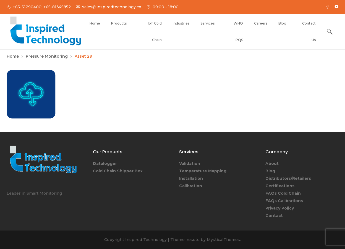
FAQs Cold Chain (283, 193)
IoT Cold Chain (155, 31)
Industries (181, 23)
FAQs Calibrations (284, 200)
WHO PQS (238, 31)
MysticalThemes (223, 239)
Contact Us (309, 31)
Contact (274, 215)
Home (95, 23)
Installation (191, 178)
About (272, 163)
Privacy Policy (279, 208)
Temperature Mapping (202, 170)
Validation (189, 163)
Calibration (190, 185)
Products (119, 23)
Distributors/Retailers (288, 178)
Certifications (279, 185)
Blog (282, 23)
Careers (260, 23)
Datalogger (105, 163)
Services (207, 23)
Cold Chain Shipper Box (118, 170)
